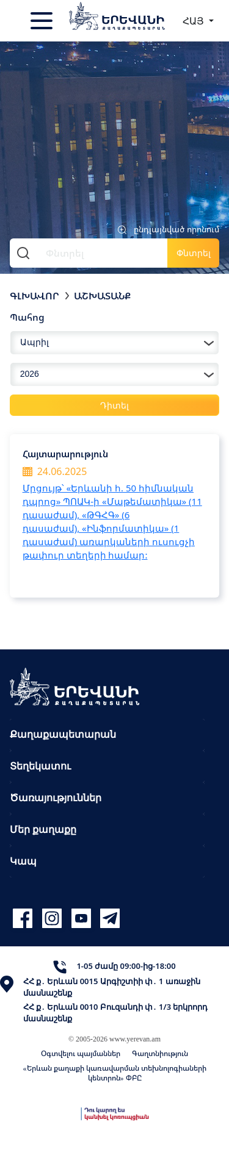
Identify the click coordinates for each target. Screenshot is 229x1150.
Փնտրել (193, 253)
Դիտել (114, 405)
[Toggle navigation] (43, 21)
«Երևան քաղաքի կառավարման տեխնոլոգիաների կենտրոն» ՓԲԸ (114, 1073)
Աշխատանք (102, 295)
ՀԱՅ (194, 20)
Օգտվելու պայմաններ (80, 1053)
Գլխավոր (34, 295)
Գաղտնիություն (160, 1053)
